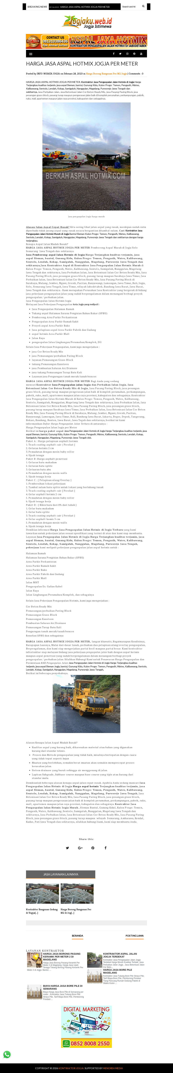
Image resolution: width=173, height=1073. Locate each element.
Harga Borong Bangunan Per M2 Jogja (107, 73)
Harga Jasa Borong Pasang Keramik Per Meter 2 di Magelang (61, 956)
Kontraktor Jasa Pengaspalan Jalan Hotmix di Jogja (107, 82)
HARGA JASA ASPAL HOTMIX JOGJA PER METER (86, 7)
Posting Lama (135, 935)
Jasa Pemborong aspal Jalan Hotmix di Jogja (55, 254)
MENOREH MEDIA (113, 1068)
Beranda (77, 935)
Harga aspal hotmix (86, 786)
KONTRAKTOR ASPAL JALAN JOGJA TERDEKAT (120, 955)
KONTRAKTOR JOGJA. (71, 1068)
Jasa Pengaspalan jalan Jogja (71, 384)
